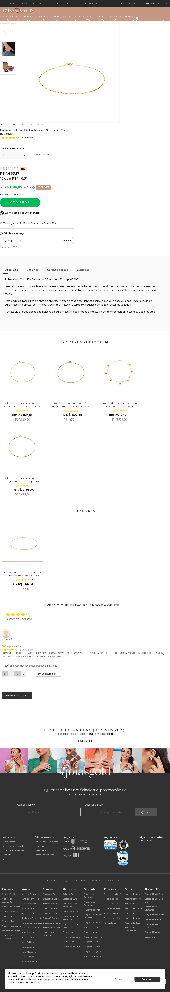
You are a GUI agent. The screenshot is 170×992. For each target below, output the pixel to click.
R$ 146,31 (19, 178)
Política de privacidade (13, 846)
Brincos (28, 19)
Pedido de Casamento (32, 918)
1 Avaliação (28, 137)
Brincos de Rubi (50, 908)
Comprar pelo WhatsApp (22, 212)
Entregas (39, 846)
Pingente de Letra (92, 910)
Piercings (101, 19)
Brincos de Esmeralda (52, 903)
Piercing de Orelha (132, 899)
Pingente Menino (92, 947)
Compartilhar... (48, 673)
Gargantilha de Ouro (154, 894)
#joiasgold (62, 734)
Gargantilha (68, 942)
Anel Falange (28, 956)
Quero (146, 812)
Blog (4, 859)
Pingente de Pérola (92, 922)
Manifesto (6, 854)
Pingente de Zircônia (93, 927)
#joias (74, 734)
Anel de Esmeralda (30, 894)
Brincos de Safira (50, 913)
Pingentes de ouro (71, 937)
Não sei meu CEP (8, 247)
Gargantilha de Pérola (155, 919)
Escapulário (150, 937)
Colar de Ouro (69, 894)
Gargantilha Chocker (154, 932)
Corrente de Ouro (70, 911)
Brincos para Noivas (52, 923)
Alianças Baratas (9, 894)
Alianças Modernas (10, 921)
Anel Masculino (29, 952)
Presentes (115, 19)
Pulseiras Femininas (113, 908)
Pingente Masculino (93, 937)
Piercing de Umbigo (133, 908)
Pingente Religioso (92, 951)
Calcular (66, 240)
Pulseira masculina (112, 913)
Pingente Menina (92, 942)
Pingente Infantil (91, 932)
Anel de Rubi (28, 908)
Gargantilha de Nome (154, 914)
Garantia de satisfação (13, 850)
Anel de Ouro (28, 947)
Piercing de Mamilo (133, 913)
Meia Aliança (28, 932)
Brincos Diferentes (51, 918)
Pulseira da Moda (112, 899)
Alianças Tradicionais (11, 926)
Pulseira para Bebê (112, 894)
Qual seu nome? (26, 804)
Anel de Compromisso (32, 923)
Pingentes (74, 19)
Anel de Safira (28, 913)
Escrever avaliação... (17, 695)
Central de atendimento (46, 841)
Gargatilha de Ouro (71, 947)
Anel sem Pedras (30, 961)
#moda (100, 734)
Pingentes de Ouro (92, 956)
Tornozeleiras (110, 923)
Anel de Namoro (29, 903)
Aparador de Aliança (11, 931)
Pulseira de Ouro (111, 903)
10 (3, 178)
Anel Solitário (28, 942)
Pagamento (41, 850)
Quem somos (8, 841)
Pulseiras (88, 19)
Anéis (18, 19)
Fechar (118, 979)
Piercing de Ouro (132, 894)
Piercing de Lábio (132, 918)
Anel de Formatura (30, 899)
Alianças (8, 19)
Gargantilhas (58, 19)
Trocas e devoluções (44, 854)
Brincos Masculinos (51, 927)
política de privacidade (62, 979)
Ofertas (131, 18)
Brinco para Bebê (51, 899)
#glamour (86, 734)
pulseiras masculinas (93, 286)
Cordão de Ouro (70, 899)
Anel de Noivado (29, 937)
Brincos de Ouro (50, 894)
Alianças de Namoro (11, 907)
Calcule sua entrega (12, 233)
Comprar (20, 202)
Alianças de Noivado (11, 911)
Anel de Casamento (31, 927)
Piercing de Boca (132, 923)
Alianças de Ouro (9, 916)
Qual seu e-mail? (94, 804)
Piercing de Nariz (132, 903)
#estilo (110, 734)
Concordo (147, 979)
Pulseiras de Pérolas (113, 918)
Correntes (42, 19)
